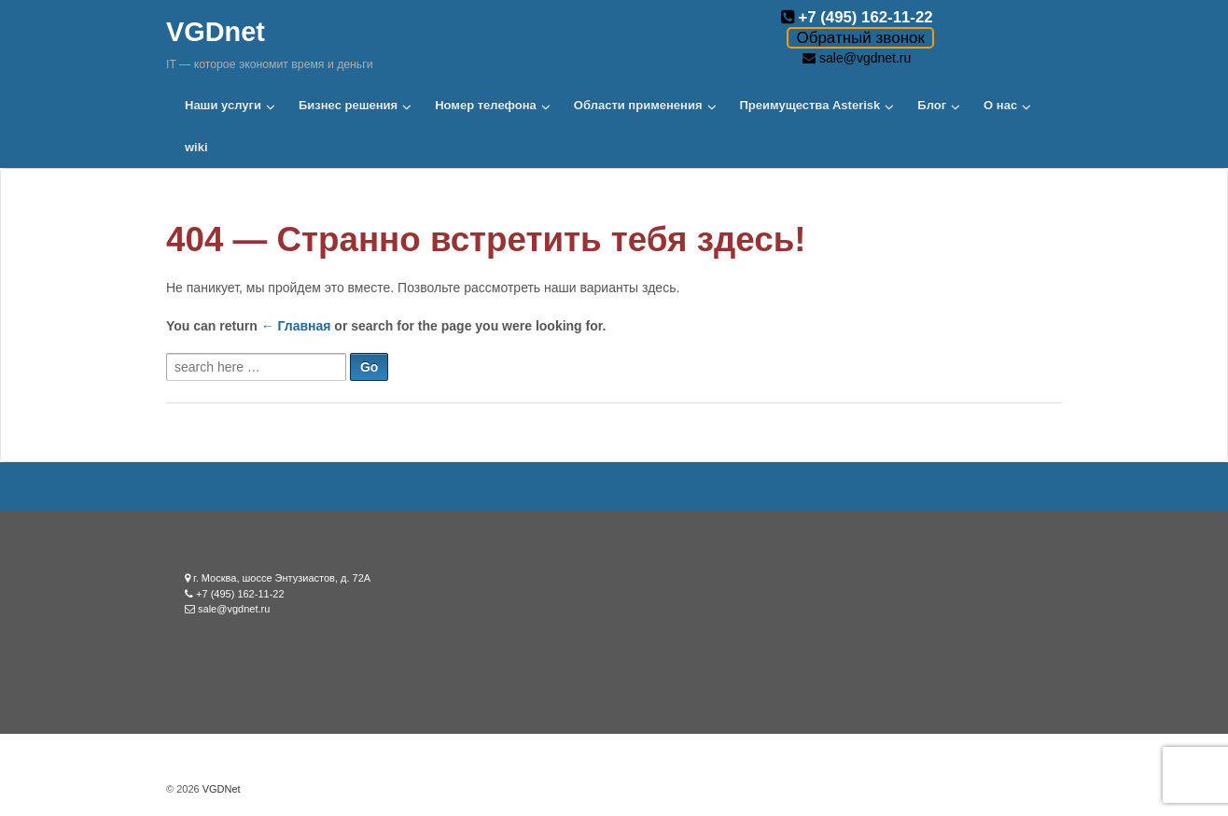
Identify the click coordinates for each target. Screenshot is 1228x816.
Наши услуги (223, 105)
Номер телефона (486, 105)
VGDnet (215, 32)
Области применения (638, 105)
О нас (1000, 105)
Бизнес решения (348, 105)
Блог (931, 105)
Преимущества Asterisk (810, 105)
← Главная (296, 325)
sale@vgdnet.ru (865, 57)
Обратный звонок (860, 38)
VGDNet (220, 789)
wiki (196, 147)
